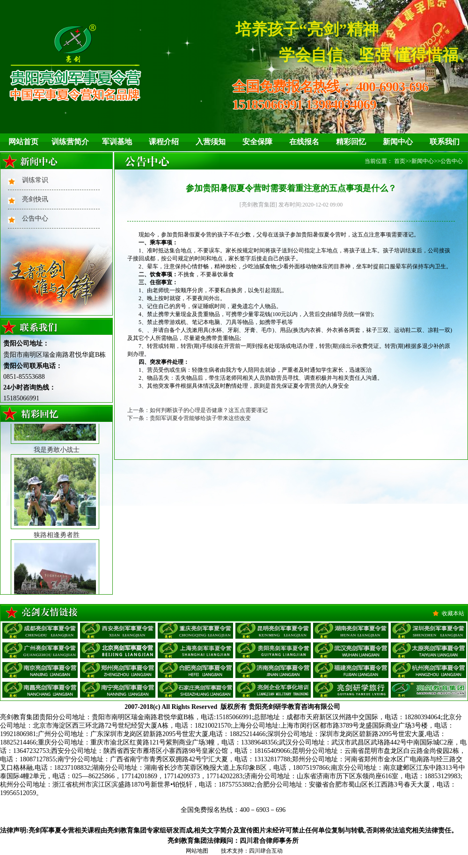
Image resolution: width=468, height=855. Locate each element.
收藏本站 (453, 613)
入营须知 (211, 142)
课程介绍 (164, 142)
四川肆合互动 (266, 851)
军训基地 (117, 142)
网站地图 (197, 851)
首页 (399, 161)
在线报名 (304, 142)
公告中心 (35, 218)
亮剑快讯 (35, 199)
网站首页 (23, 142)
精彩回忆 (351, 142)
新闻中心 (398, 142)
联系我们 (445, 142)
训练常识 (35, 180)
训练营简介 (70, 142)
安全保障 (257, 142)
